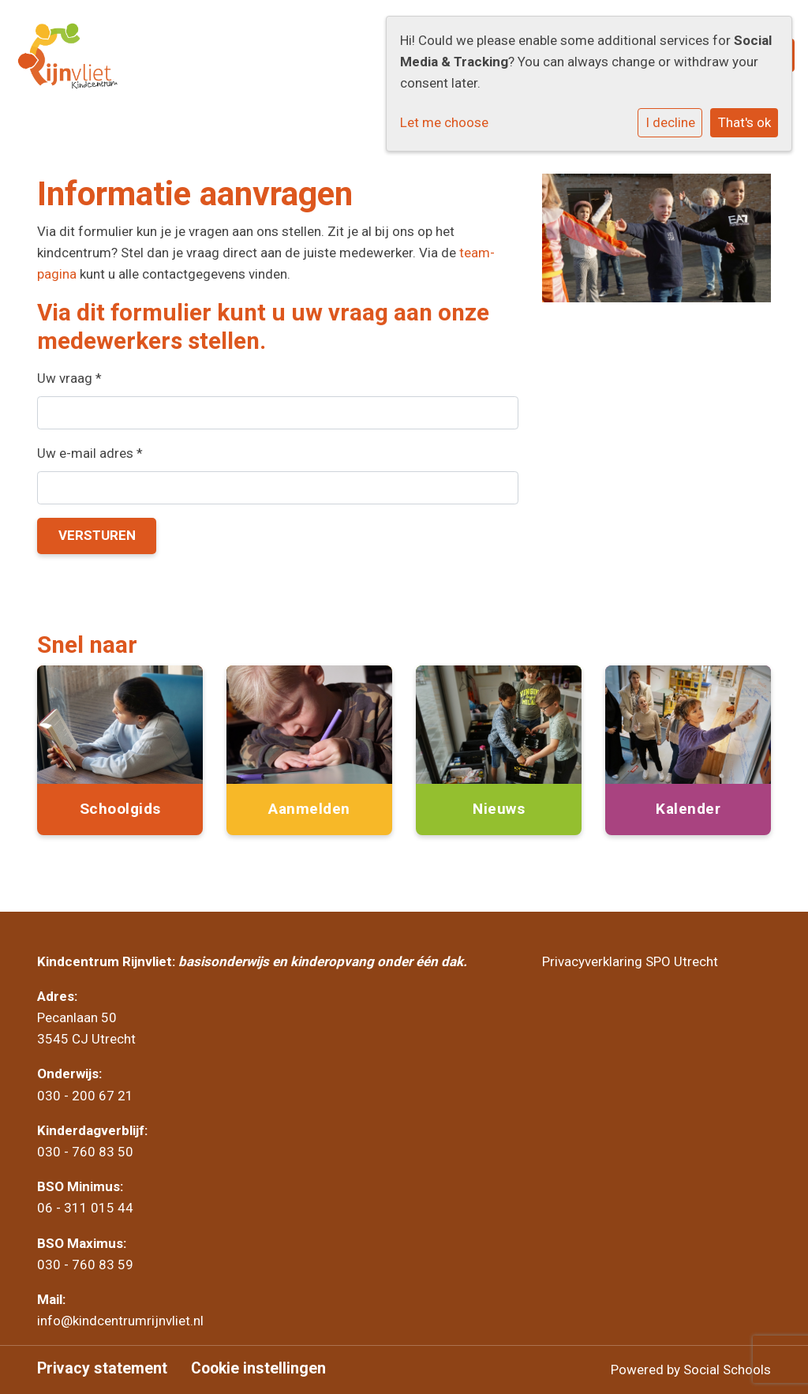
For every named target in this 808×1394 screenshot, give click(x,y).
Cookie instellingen (258, 1369)
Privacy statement (102, 1369)
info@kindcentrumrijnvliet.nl (122, 1320)
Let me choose (444, 122)
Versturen (97, 535)
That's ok (744, 122)
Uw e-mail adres (90, 453)
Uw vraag (69, 378)
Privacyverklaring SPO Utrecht (630, 961)
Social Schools (727, 1369)
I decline (670, 122)
